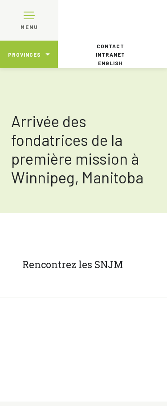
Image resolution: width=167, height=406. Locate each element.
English (110, 63)
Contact (110, 46)
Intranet (110, 54)
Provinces (24, 54)
